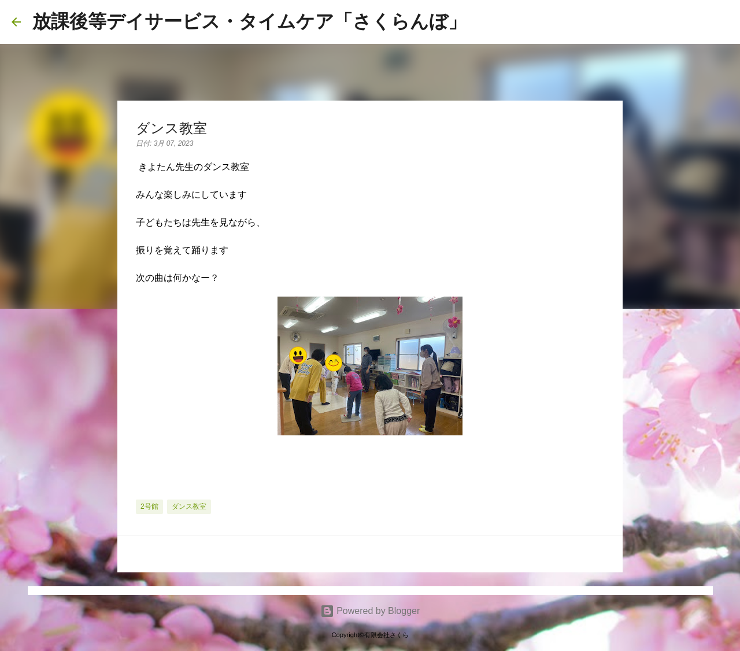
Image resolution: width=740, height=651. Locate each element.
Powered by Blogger (370, 611)
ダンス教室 (189, 506)
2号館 (149, 506)
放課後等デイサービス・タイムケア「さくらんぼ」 (249, 21)
